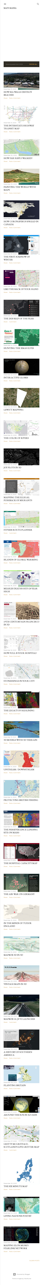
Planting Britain (15, 1085)
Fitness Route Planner (18, 529)
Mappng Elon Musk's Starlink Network (16, 1247)
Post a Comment (14, 98)
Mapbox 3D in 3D (13, 954)
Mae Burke (27, 1278)
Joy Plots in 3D (12, 467)
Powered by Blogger (21, 1274)
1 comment (12, 322)
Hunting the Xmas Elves (19, 348)
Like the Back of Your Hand (21, 289)
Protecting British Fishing (21, 800)
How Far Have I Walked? (18, 158)
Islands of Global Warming (21, 559)
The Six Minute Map (15, 1186)
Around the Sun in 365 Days (20, 1114)
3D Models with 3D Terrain (20, 739)
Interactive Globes (16, 377)
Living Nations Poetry (17, 1215)
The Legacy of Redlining (19, 710)
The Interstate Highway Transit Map (19, 127)
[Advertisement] (21, 34)
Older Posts (34, 1260)
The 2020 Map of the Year (19, 318)
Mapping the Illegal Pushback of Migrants (18, 499)
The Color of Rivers (16, 438)
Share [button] (5, 98)
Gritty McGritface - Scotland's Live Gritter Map (21, 1145)
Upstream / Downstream (19, 769)
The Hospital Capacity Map (20, 863)
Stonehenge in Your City (19, 680)
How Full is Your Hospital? (20, 653)
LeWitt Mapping (13, 409)
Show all (33, 64)
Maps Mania (10, 8)
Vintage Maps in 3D (15, 984)
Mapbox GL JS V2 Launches (19, 1019)
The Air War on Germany (19, 894)
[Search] (38, 3)
